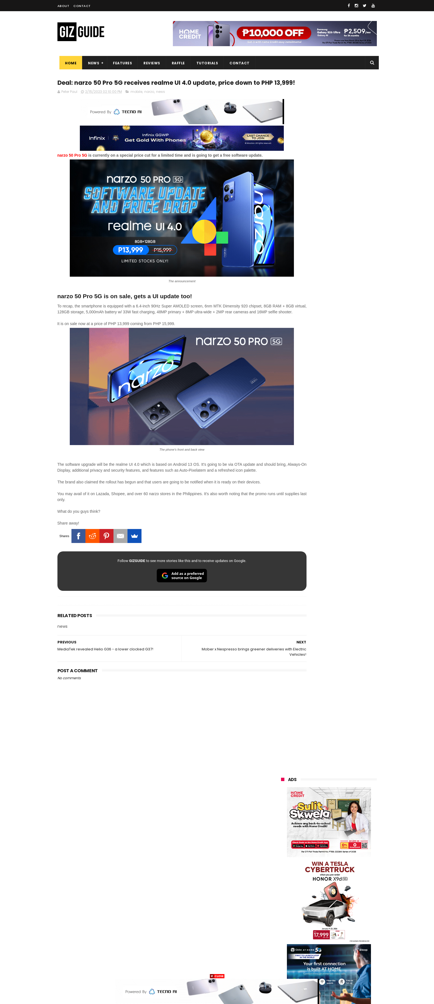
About (63, 6)
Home (69, 63)
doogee (326, 927)
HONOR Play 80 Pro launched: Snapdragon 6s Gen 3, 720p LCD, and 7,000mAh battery (340, 728)
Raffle (176, 63)
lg (341, 875)
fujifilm (313, 906)
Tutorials (205, 63)
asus (345, 864)
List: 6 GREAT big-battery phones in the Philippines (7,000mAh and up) (335, 622)
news (160, 102)
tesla (282, 968)
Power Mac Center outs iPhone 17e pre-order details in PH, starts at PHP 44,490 (341, 702)
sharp (342, 906)
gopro (340, 958)
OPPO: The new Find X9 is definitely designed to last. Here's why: (322, 361)
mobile (136, 102)
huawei (284, 844)
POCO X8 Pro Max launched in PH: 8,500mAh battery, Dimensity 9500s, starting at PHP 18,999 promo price (343, 756)
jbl (312, 937)
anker (320, 947)
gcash (337, 896)
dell (336, 937)
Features (120, 63)
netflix (283, 916)
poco (282, 906)
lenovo (283, 885)
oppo (282, 854)
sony (315, 885)
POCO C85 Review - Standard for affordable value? (340, 674)
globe (282, 875)
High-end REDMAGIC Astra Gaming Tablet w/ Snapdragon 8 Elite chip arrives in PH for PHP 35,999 (342, 566)
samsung (322, 844)
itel (339, 916)
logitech (285, 937)
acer (281, 896)
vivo (346, 854)
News (91, 63)
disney (283, 958)
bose (338, 968)
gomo (349, 947)
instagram (287, 947)
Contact (82, 6)
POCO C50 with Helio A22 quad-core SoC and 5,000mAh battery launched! (343, 538)
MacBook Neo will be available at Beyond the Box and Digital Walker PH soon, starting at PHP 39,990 (342, 596)
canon (311, 916)
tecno (345, 885)
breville (311, 968)
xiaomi (315, 854)
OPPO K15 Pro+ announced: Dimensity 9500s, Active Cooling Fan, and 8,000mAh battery (342, 783)
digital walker (289, 927)
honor (316, 864)
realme (284, 864)
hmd (312, 958)
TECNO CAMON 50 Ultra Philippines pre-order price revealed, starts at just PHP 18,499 (337, 650)
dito (308, 896)
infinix (313, 875)
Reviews (149, 63)
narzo (149, 102)
